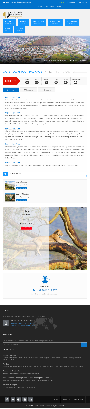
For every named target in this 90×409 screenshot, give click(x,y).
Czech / (52, 357)
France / (20, 357)
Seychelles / (21, 380)
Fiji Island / (23, 373)
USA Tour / (6, 387)
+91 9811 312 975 (55, 6)
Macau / (36, 366)
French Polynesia (33, 373)
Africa (7, 29)
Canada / (13, 387)
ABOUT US (71, 2)
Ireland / (58, 357)
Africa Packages (46, 378)
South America (30, 387)
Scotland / (78, 357)
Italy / (25, 357)
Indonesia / (50, 366)
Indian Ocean (55, 22)
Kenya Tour (49, 380)
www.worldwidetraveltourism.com (23, 325)
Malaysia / (6, 366)
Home (46, 60)
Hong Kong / (29, 366)
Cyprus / (47, 357)
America (20, 29)
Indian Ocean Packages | (12, 378)
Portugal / (6, 359)
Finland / (64, 357)
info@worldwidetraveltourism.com (21, 2)
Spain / (30, 357)
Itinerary (11, 90)
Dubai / (28, 380)
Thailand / (21, 366)
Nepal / (67, 366)
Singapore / (14, 366)
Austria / (35, 357)
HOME (61, 2)
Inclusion (28, 90)
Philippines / (74, 366)
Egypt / (33, 380)
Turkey (12, 359)
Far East (23, 22)
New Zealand (38, 22)
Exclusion (46, 90)
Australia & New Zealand (12, 371)
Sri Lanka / (42, 366)
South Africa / (40, 380)
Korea (81, 366)
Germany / (71, 357)
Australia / (6, 373)
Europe (9, 22)
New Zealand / (14, 373)
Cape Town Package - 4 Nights (77, 60)
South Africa (63, 60)
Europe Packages (9, 355)
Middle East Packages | (31, 378)
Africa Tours (53, 60)
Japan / (62, 366)
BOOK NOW (26, 228)
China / (57, 366)
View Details (21, 188)
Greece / (6, 357)
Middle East (72, 22)
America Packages (10, 385)
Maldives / (13, 380)
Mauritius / (6, 380)
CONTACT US (82, 2)
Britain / (41, 357)
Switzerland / (13, 357)
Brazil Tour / (20, 387)
